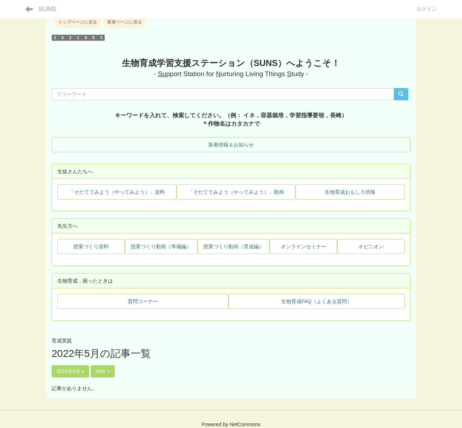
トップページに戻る (77, 22)
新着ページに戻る (124, 22)
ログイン (427, 9)
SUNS (47, 9)
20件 (102, 371)
